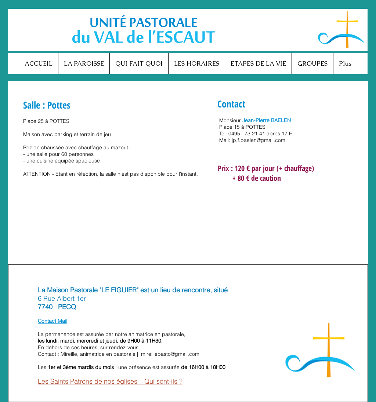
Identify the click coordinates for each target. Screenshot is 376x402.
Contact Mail (52, 321)
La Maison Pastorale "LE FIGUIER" (88, 290)
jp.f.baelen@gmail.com (258, 140)
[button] (83, 63)
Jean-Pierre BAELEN (266, 120)
